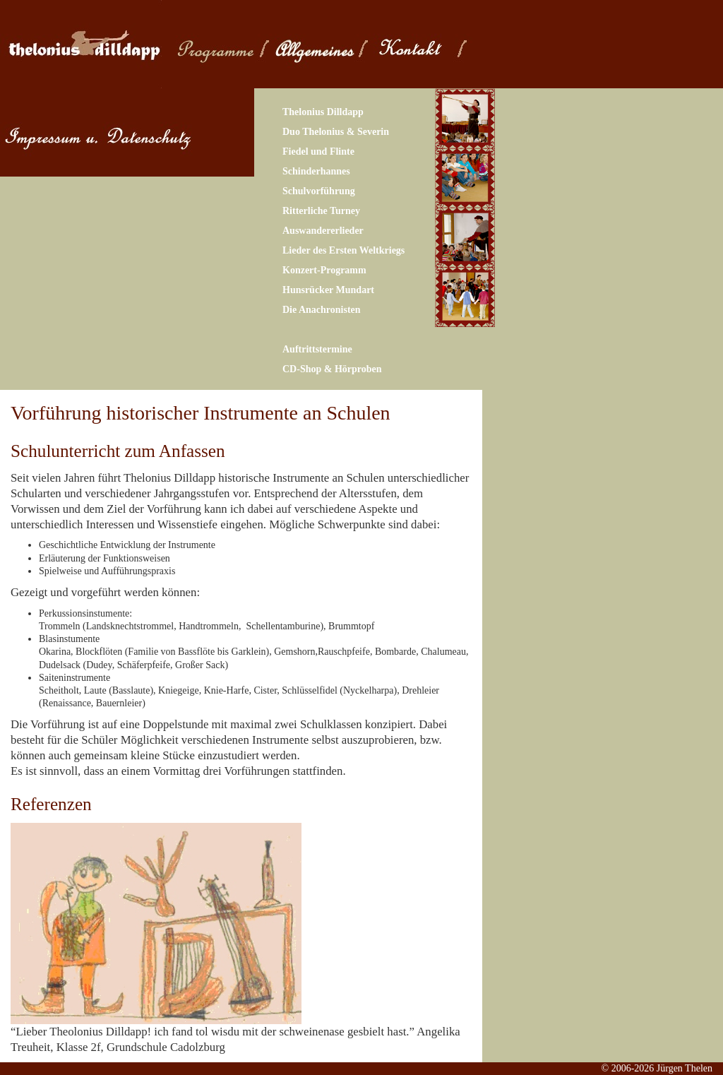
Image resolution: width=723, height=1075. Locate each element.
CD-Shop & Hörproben (332, 369)
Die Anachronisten (321, 309)
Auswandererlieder (323, 230)
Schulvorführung (318, 191)
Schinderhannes (316, 171)
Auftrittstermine (317, 349)
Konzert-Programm (324, 270)
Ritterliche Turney (321, 211)
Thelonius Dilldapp (323, 112)
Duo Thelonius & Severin (335, 131)
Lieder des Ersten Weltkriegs (343, 250)
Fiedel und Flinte (318, 151)
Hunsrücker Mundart (328, 290)
